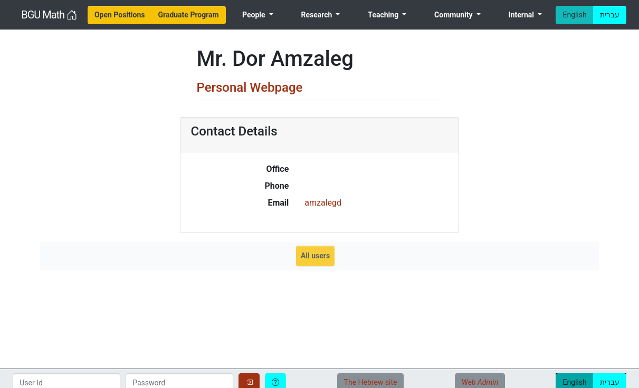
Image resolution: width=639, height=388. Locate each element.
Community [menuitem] (454, 15)
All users (315, 255)
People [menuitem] (254, 15)
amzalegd (322, 203)
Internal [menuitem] (522, 15)
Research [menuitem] (317, 15)
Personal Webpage (250, 87)
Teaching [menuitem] (384, 15)
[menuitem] (120, 15)
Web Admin (480, 382)
